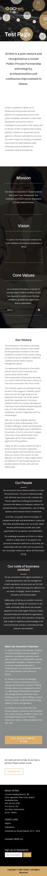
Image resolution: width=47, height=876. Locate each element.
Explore (8, 823)
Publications (10, 827)
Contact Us (14, 771)
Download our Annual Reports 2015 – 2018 (22, 831)
